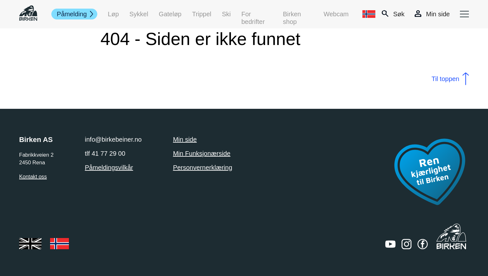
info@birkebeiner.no (113, 139)
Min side (184, 139)
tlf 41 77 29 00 (105, 153)
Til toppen (445, 78)
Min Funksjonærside (201, 153)
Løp (113, 14)
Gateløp (170, 14)
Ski (226, 14)
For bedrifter (253, 14)
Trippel (201, 14)
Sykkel (138, 14)
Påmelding (72, 14)
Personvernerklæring (202, 167)
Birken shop (292, 14)
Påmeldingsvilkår (109, 167)
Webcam (336, 14)
